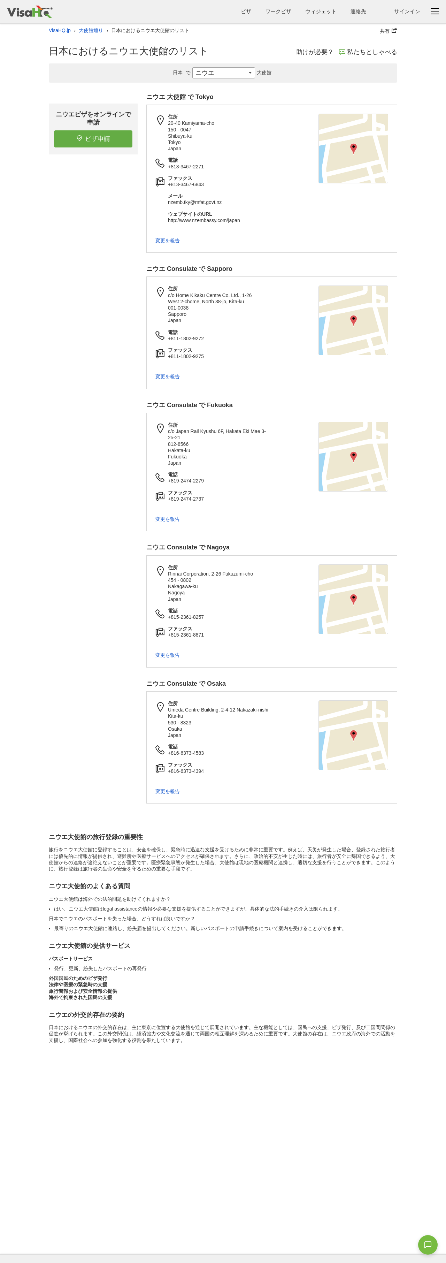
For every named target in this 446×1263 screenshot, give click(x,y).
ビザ (246, 11)
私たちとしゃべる (368, 51)
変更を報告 (167, 240)
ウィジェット (321, 11)
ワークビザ (278, 11)
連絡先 (358, 11)
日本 (182, 72)
